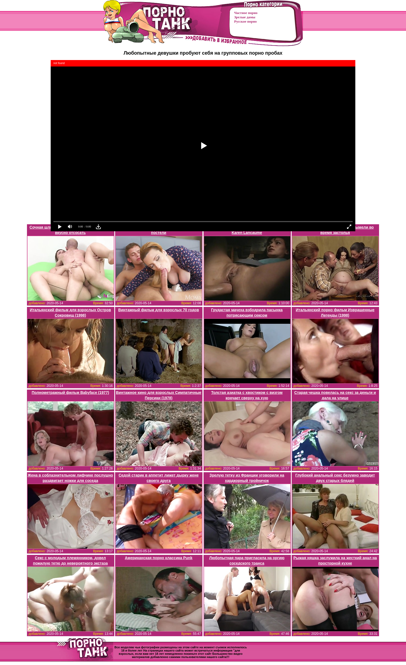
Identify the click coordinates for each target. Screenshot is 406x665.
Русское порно (245, 21)
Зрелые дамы (244, 17)
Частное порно (245, 13)
